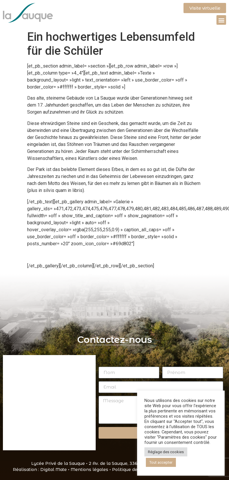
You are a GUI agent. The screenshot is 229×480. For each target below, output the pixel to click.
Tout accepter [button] (160, 462)
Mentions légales (89, 469)
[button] (221, 20)
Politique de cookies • (135, 469)
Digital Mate (53, 469)
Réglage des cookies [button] (166, 452)
